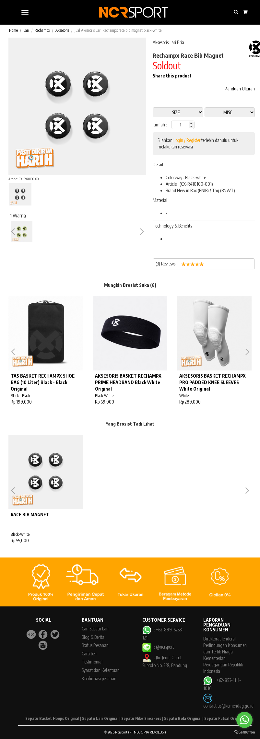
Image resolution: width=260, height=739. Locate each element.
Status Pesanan (95, 645)
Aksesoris (62, 30)
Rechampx (42, 30)
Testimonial (92, 661)
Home (13, 30)
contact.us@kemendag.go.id (228, 706)
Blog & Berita (93, 637)
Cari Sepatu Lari (95, 628)
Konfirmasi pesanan (99, 678)
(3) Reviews (182, 264)
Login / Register (186, 140)
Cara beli (89, 653)
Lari (26, 30)
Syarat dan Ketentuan (101, 670)
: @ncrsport (157, 647)
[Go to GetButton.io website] (244, 732)
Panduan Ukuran (240, 88)
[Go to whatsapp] (244, 720)
